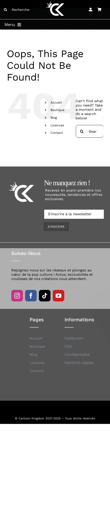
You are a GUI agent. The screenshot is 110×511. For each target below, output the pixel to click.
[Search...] (89, 131)
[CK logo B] (55, 3)
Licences (57, 125)
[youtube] (58, 295)
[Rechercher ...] (18, 9)
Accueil (56, 102)
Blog (53, 117)
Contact (56, 132)
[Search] (5, 9)
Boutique (57, 110)
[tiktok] (44, 295)
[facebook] (31, 295)
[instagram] (17, 295)
